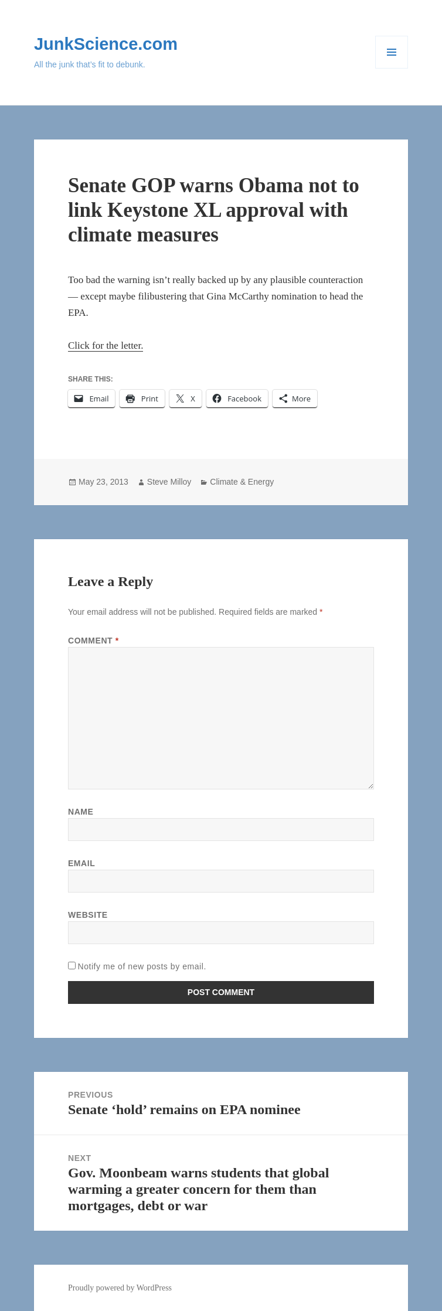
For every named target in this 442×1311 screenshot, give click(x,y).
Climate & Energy (242, 481)
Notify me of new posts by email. (141, 966)
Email (81, 863)
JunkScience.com (106, 44)
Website (88, 915)
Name (80, 811)
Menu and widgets (392, 68)
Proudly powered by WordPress (120, 1287)
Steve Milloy (169, 481)
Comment (93, 640)
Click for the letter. (105, 345)
